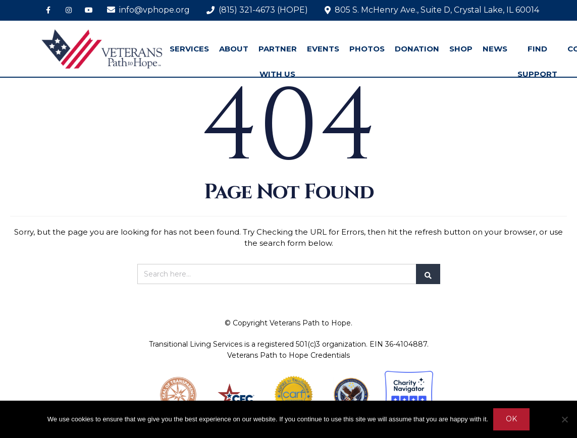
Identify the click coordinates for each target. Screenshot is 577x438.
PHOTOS (367, 48)
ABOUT (233, 48)
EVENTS (323, 48)
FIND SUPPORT (537, 61)
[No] (564, 419)
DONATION (417, 48)
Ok (511, 419)
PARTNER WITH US (277, 61)
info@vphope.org (148, 10)
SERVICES (189, 48)
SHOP (461, 48)
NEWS (495, 48)
